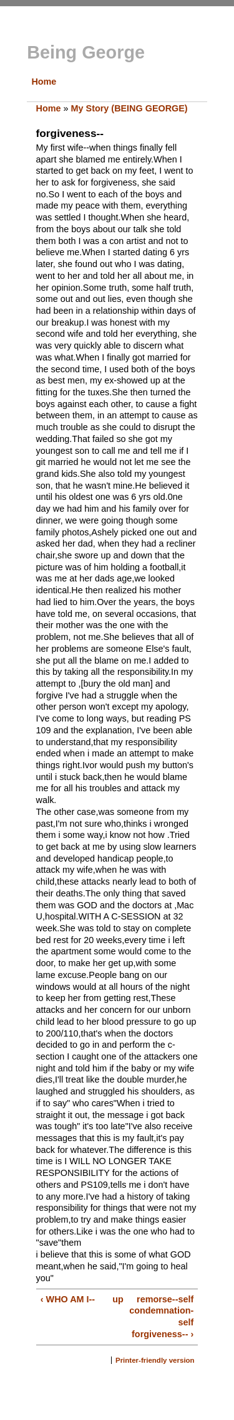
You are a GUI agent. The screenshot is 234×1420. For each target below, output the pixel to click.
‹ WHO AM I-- (68, 1299)
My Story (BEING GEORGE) (129, 108)
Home (43, 82)
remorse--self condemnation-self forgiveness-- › (161, 1316)
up (115, 1299)
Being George (86, 52)
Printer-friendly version (155, 1360)
